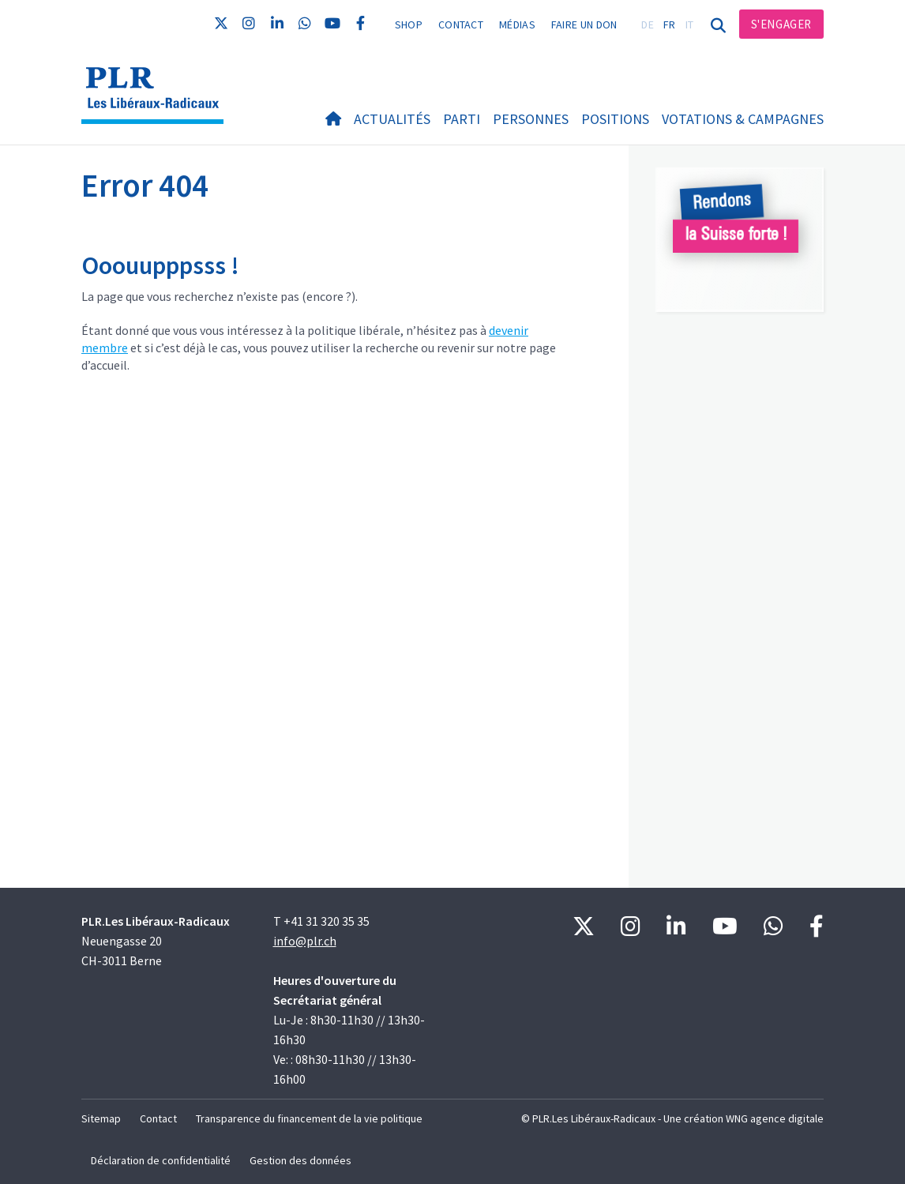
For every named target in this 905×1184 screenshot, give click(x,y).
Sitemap (101, 1118)
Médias (517, 24)
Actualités (392, 119)
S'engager (781, 24)
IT (689, 24)
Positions (615, 119)
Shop (408, 24)
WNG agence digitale (775, 1118)
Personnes (531, 119)
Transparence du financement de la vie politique (309, 1118)
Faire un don (584, 24)
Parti (461, 119)
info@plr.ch (304, 941)
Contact (460, 24)
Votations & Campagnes (743, 119)
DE (647, 24)
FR (669, 24)
